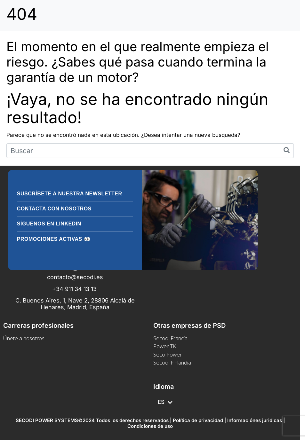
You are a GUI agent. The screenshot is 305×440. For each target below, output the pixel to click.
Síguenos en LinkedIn (49, 223)
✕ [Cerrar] (249, 178)
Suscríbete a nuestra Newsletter (69, 193)
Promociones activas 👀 (53, 239)
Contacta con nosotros (54, 208)
